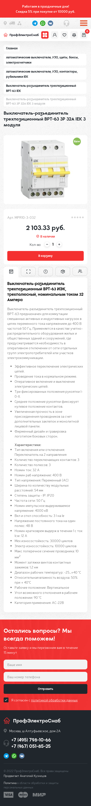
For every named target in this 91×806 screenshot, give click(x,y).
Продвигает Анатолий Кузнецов (25, 776)
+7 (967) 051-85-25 (31, 746)
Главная (11, 48)
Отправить (45, 689)
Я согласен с (44, 700)
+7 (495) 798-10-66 (31, 740)
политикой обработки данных (54, 700)
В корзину (45, 256)
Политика (10, 783)
